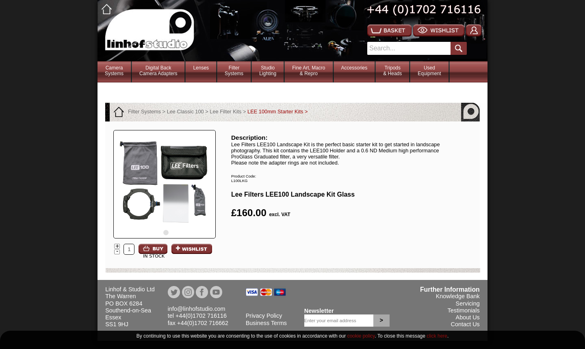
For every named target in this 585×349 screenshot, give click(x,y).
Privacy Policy (264, 315)
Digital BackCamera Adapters (158, 70)
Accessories (354, 68)
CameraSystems (114, 70)
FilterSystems (234, 70)
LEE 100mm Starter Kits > (277, 111)
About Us (468, 317)
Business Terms (266, 323)
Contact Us (465, 324)
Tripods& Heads (392, 70)
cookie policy (361, 336)
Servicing (468, 303)
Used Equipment (429, 70)
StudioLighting (267, 70)
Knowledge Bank (458, 296)
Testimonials (464, 310)
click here (437, 336)
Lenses (201, 68)
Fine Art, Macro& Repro (308, 70)
